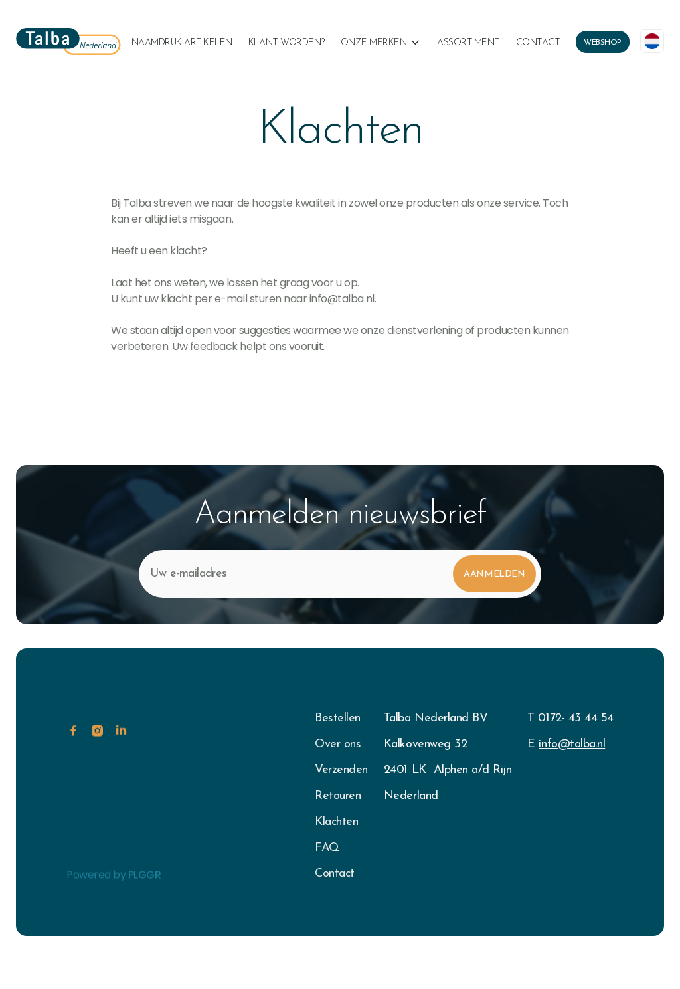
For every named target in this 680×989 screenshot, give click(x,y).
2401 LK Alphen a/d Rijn (447, 770)
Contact (538, 43)
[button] (381, 43)
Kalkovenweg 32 (425, 744)
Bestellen (338, 718)
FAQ (327, 848)
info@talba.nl (572, 744)
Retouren (338, 796)
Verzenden (341, 770)
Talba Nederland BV (435, 718)
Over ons (338, 744)
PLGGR (144, 891)
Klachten (336, 822)
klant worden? (286, 43)
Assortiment (468, 43)
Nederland (411, 796)
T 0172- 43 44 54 (570, 718)
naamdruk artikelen (181, 43)
